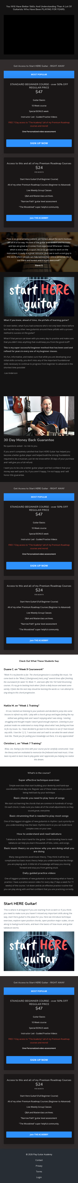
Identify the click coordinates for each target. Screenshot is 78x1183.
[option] (39, 252)
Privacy (39, 1165)
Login (39, 1177)
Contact (39, 1160)
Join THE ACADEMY (39, 218)
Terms (39, 1171)
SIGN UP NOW (39, 143)
